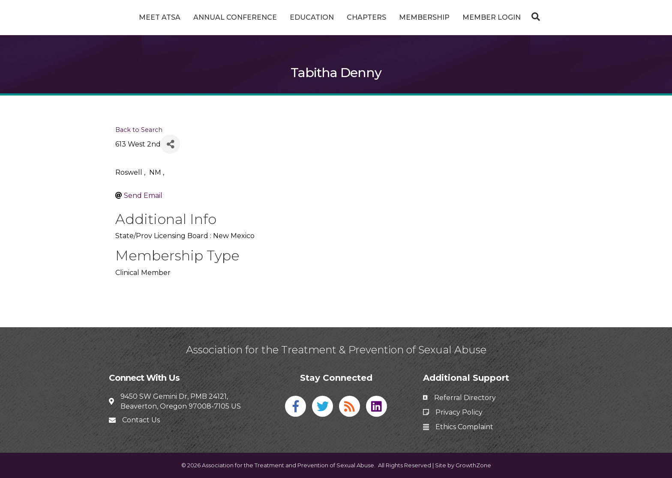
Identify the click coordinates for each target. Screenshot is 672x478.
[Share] (170, 144)
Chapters (398, 17)
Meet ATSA (127, 17)
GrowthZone (473, 465)
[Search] (565, 17)
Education (280, 17)
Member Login (524, 17)
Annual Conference (203, 17)
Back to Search (138, 130)
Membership (456, 17)
